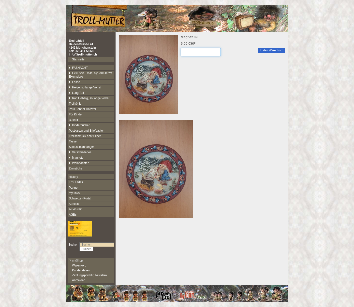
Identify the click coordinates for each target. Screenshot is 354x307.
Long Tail (76, 93)
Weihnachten (79, 163)
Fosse (74, 82)
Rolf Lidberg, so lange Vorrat (89, 98)
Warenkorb (79, 265)
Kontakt (74, 204)
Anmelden (78, 280)
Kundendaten (80, 270)
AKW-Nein (76, 209)
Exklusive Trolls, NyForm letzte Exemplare (90, 74)
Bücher (73, 120)
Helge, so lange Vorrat (85, 87)
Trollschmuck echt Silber (85, 136)
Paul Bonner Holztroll (83, 109)
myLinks (74, 193)
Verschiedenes (80, 152)
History (73, 177)
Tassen (73, 141)
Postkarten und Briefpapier (86, 130)
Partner (73, 187)
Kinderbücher (79, 125)
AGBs (72, 214)
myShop (76, 260)
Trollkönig (75, 103)
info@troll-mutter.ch (83, 54)
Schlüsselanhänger (81, 147)
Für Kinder (76, 114)
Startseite (78, 59)
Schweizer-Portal (80, 198)
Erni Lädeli (76, 182)
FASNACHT (78, 68)
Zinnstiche (75, 168)
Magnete (76, 157)
